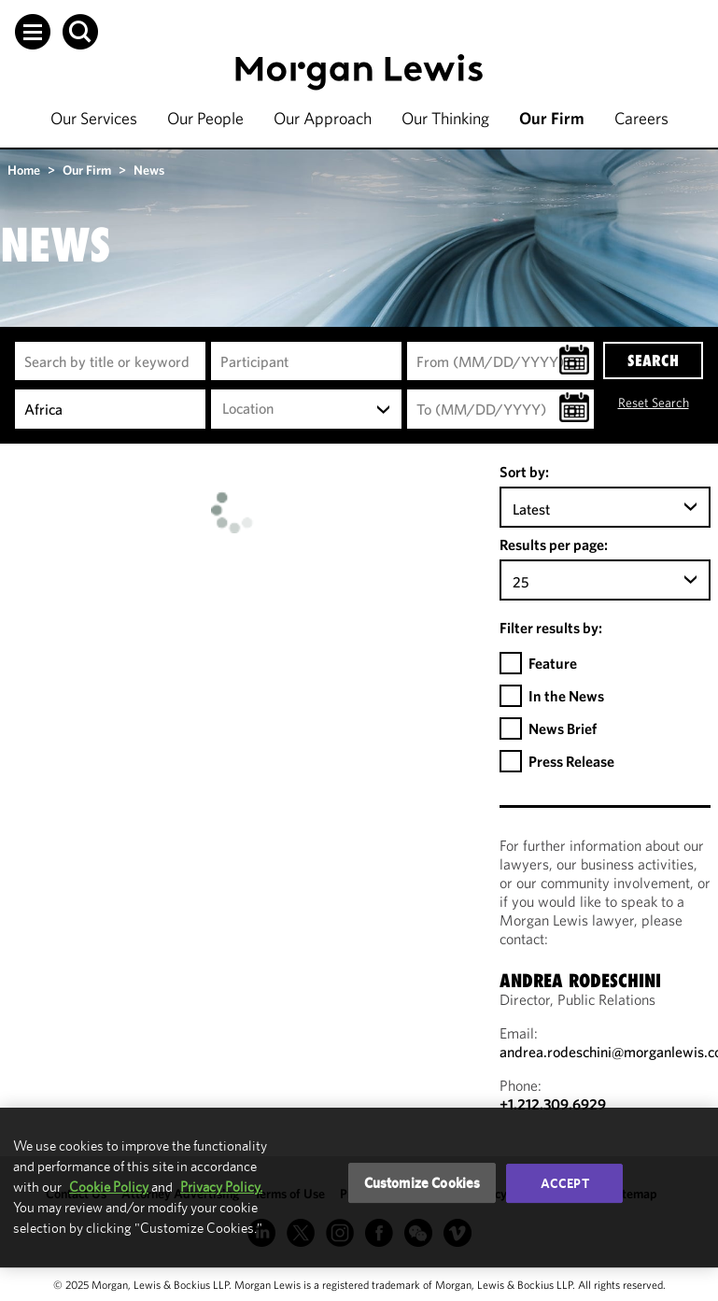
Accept (565, 1183)
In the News (566, 695)
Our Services (93, 118)
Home (23, 170)
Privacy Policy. (221, 1186)
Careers (641, 118)
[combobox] (306, 409)
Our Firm (551, 118)
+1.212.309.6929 (553, 1104)
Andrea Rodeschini (580, 980)
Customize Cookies (422, 1183)
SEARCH (653, 360)
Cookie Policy (108, 1186)
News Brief (562, 728)
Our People (205, 118)
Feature (552, 663)
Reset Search (653, 402)
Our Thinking (445, 118)
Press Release (571, 761)
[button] (32, 31)
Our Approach (323, 118)
